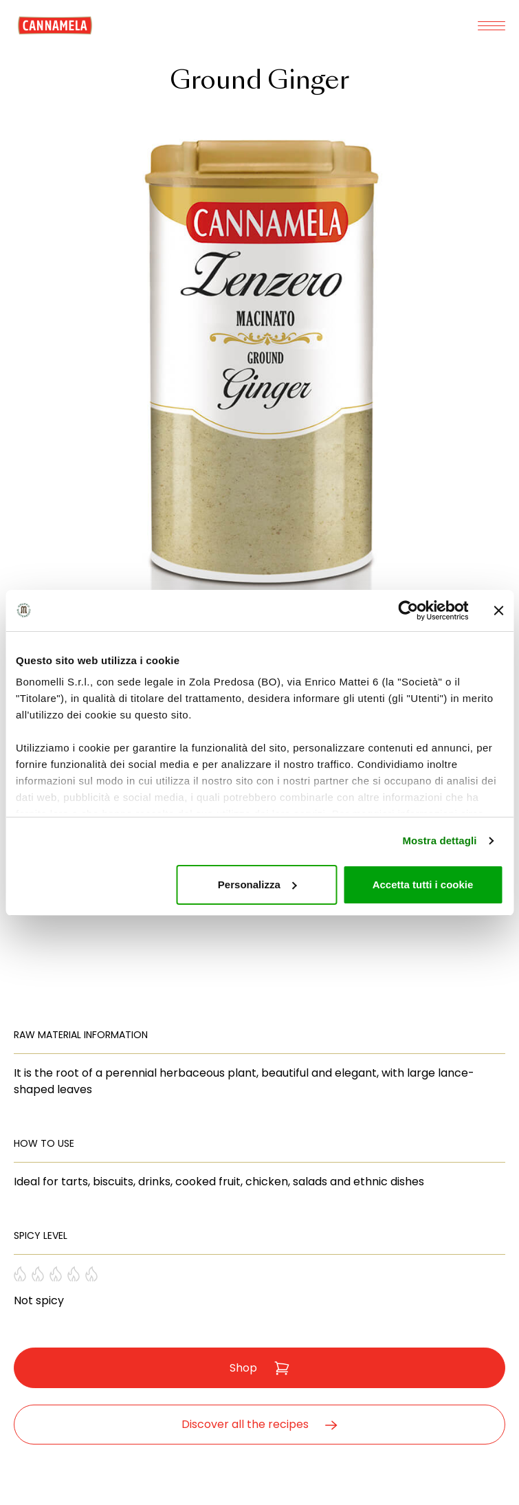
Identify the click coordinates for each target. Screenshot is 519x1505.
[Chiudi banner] (498, 610)
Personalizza (257, 884)
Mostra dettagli (439, 840)
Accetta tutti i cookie (423, 884)
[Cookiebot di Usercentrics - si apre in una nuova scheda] (408, 610)
